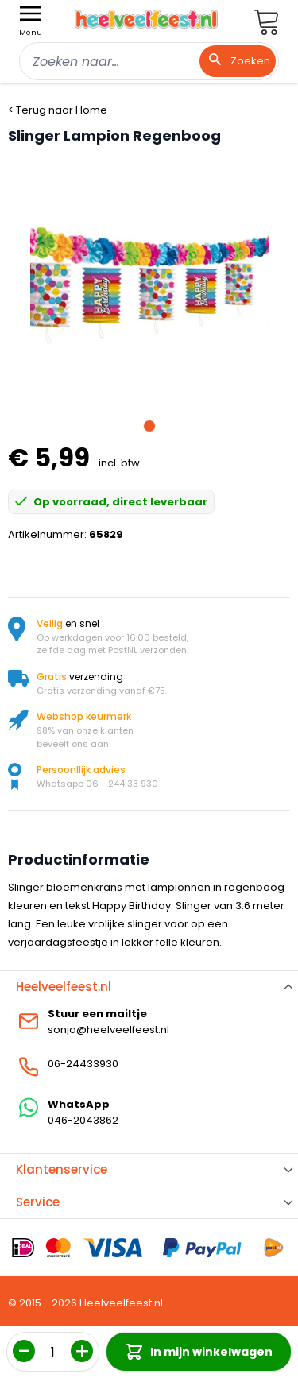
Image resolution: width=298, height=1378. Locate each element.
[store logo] (146, 19)
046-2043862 (83, 1120)
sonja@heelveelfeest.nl (108, 1029)
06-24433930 (83, 1063)
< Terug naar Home (57, 110)
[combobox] (149, 61)
